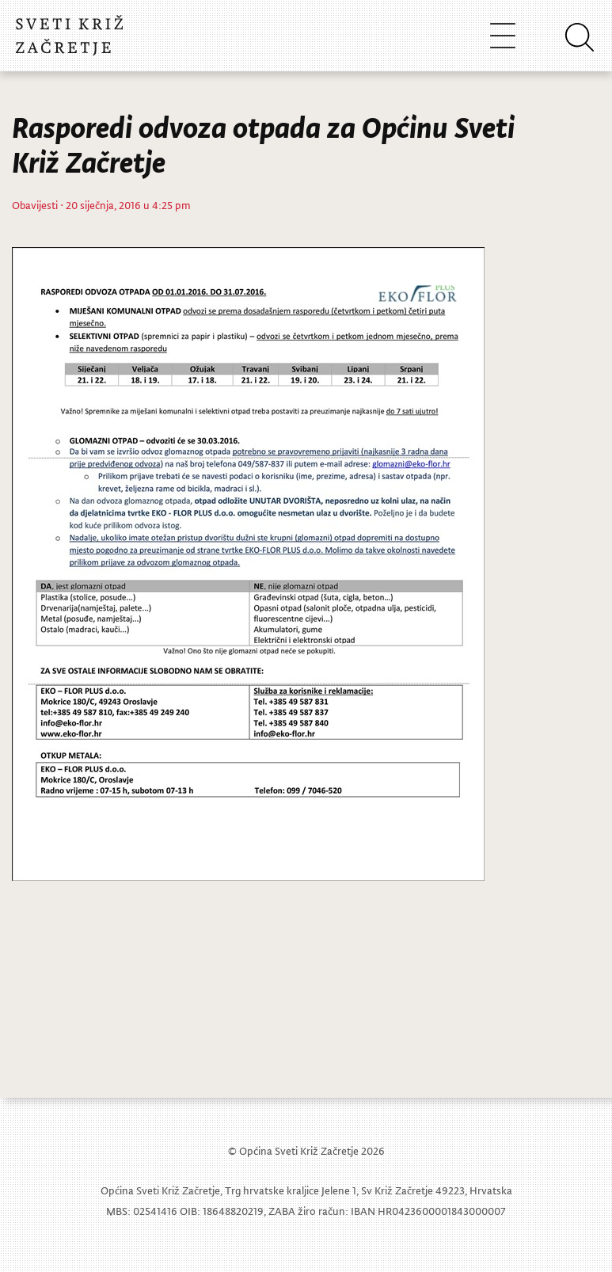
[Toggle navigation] (502, 35)
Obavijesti (35, 204)
